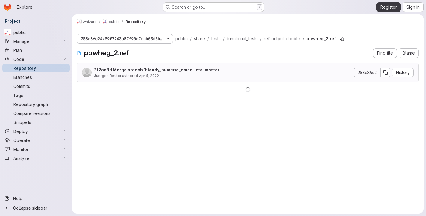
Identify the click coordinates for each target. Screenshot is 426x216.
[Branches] (36, 77)
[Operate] (36, 140)
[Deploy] (36, 131)
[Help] (36, 198)
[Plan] (36, 50)
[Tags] (36, 95)
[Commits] (36, 86)
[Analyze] (36, 158)
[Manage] (36, 41)
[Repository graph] (36, 104)
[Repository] (36, 68)
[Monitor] (36, 149)
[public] (36, 32)
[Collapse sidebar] (36, 208)
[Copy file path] (342, 39)
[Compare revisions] (36, 113)
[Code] (36, 59)
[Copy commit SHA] (385, 72)
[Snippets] (36, 122)
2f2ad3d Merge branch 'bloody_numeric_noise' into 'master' (157, 69)
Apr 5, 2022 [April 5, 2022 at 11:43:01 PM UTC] (149, 76)
